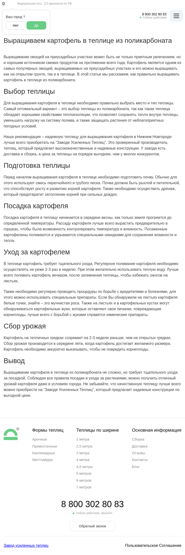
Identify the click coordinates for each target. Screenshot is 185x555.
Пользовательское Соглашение (153, 545)
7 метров (83, 487)
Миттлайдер (42, 460)
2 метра (82, 439)
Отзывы (138, 453)
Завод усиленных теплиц (26, 545)
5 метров (83, 473)
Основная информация (156, 430)
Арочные (39, 439)
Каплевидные (43, 453)
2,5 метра (84, 446)
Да (36, 25)
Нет (16, 25)
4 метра (82, 460)
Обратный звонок (92, 526)
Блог (136, 467)
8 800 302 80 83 (154, 14)
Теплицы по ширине (97, 430)
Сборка (138, 439)
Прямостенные (44, 446)
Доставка (139, 446)
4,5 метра (84, 467)
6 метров (83, 480)
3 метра (82, 453)
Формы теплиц (48, 430)
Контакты (140, 460)
